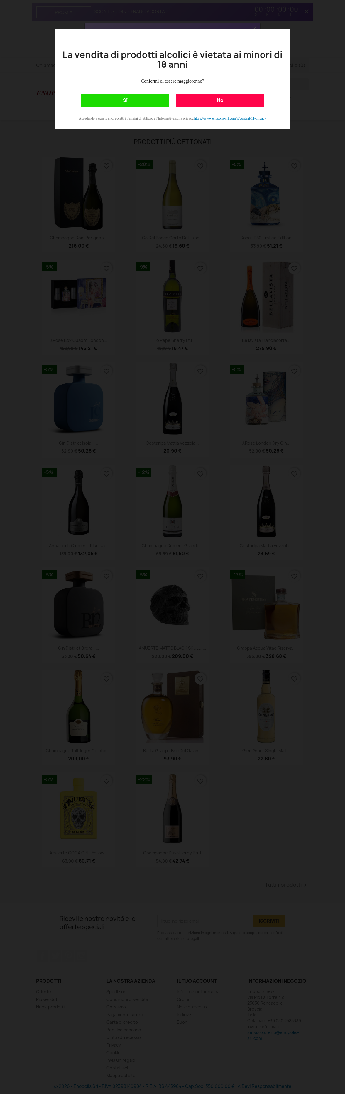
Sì (125, 100)
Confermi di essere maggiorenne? (172, 80)
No (220, 100)
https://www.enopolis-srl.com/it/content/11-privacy (230, 118)
